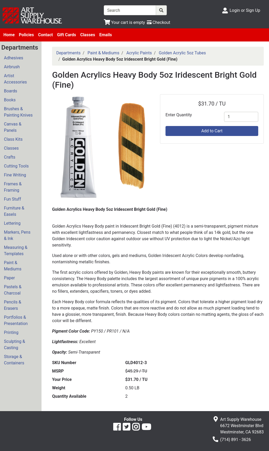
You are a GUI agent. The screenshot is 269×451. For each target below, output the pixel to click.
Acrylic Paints (139, 52)
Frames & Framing (13, 187)
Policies (26, 34)
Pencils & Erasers (12, 305)
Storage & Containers (14, 359)
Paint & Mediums (12, 265)
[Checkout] (158, 22)
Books (10, 99)
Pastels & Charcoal (13, 290)
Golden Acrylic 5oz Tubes (182, 52)
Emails (105, 34)
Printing (11, 332)
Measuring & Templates (15, 250)
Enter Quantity (178, 114)
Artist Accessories (15, 79)
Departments (68, 52)
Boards (10, 90)
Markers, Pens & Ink (17, 235)
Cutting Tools (16, 166)
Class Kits (13, 139)
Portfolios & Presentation (16, 320)
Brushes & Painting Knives (18, 112)
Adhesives (13, 57)
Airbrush (12, 66)
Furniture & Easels (14, 211)
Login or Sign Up (245, 10)
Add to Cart (212, 130)
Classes (87, 34)
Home (9, 34)
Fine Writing (15, 174)
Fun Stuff (12, 199)
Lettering (12, 223)
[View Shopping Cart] (124, 22)
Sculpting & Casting (14, 344)
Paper (9, 277)
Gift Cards (66, 34)
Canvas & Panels (12, 127)
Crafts (9, 157)
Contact (45, 34)
